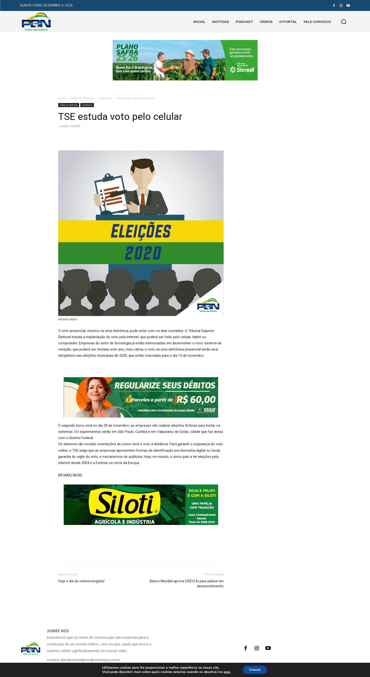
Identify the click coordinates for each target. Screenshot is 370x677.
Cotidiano (105, 98)
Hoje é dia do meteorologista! (81, 581)
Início (61, 98)
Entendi (255, 669)
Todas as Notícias (82, 98)
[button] (344, 22)
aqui (226, 672)
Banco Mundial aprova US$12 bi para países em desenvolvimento (187, 583)
